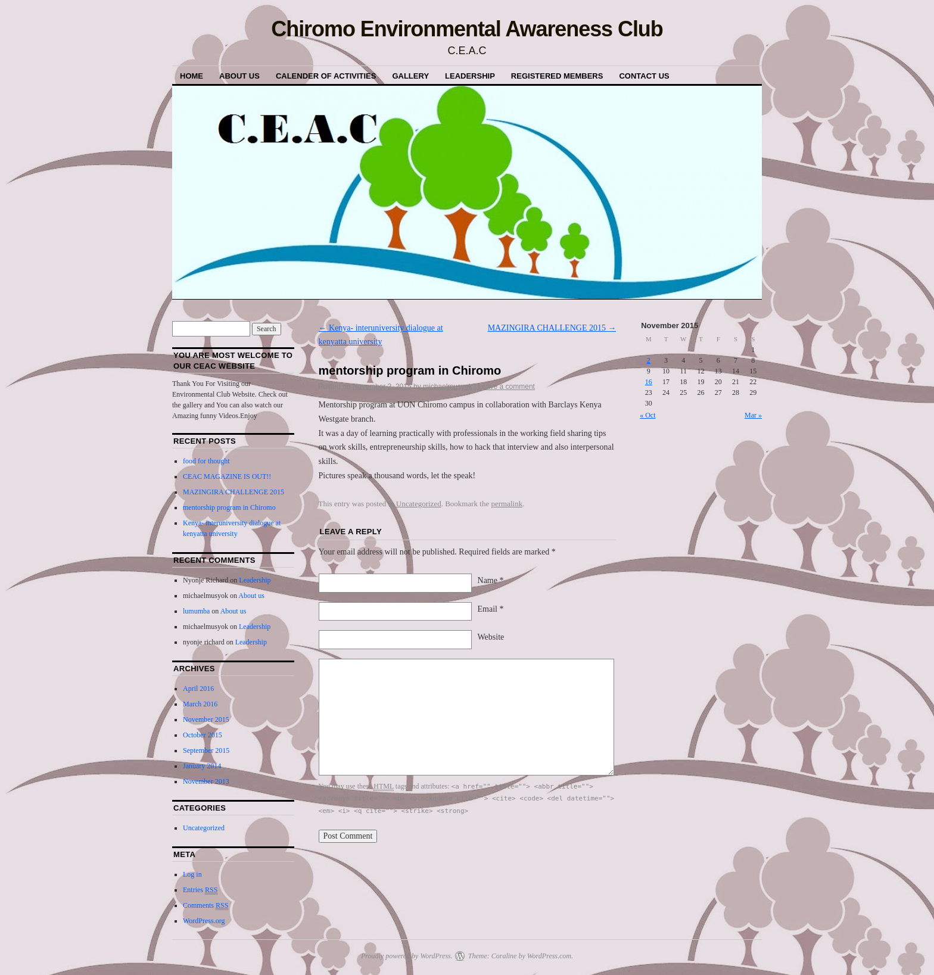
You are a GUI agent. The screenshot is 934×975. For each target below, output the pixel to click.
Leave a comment (506, 386)
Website (491, 637)
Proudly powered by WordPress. (407, 956)
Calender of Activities (326, 75)
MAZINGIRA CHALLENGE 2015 (552, 327)
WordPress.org (204, 921)
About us (239, 75)
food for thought (206, 461)
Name (491, 580)
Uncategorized (418, 503)
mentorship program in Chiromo (229, 507)
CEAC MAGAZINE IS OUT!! (227, 476)
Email (491, 609)
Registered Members (557, 75)
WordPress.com (549, 956)
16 (648, 382)
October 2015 (202, 735)
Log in (192, 874)
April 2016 (198, 688)
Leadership (470, 75)
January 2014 (202, 766)
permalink (506, 503)
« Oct (647, 415)
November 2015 (206, 719)
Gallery (410, 75)
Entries (200, 890)
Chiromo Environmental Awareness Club (466, 29)
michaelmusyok (447, 386)
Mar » (753, 415)
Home (191, 75)
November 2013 (206, 781)
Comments (205, 905)
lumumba (196, 611)
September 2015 (206, 750)
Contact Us (644, 75)
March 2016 (200, 704)
